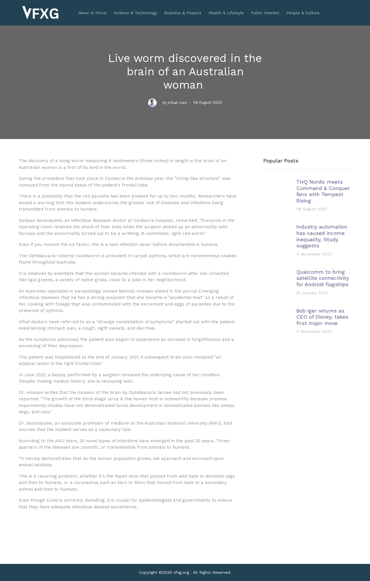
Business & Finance (182, 12)
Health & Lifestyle (226, 12)
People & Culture (302, 12)
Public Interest (265, 12)
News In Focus (92, 12)
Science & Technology (135, 12)
